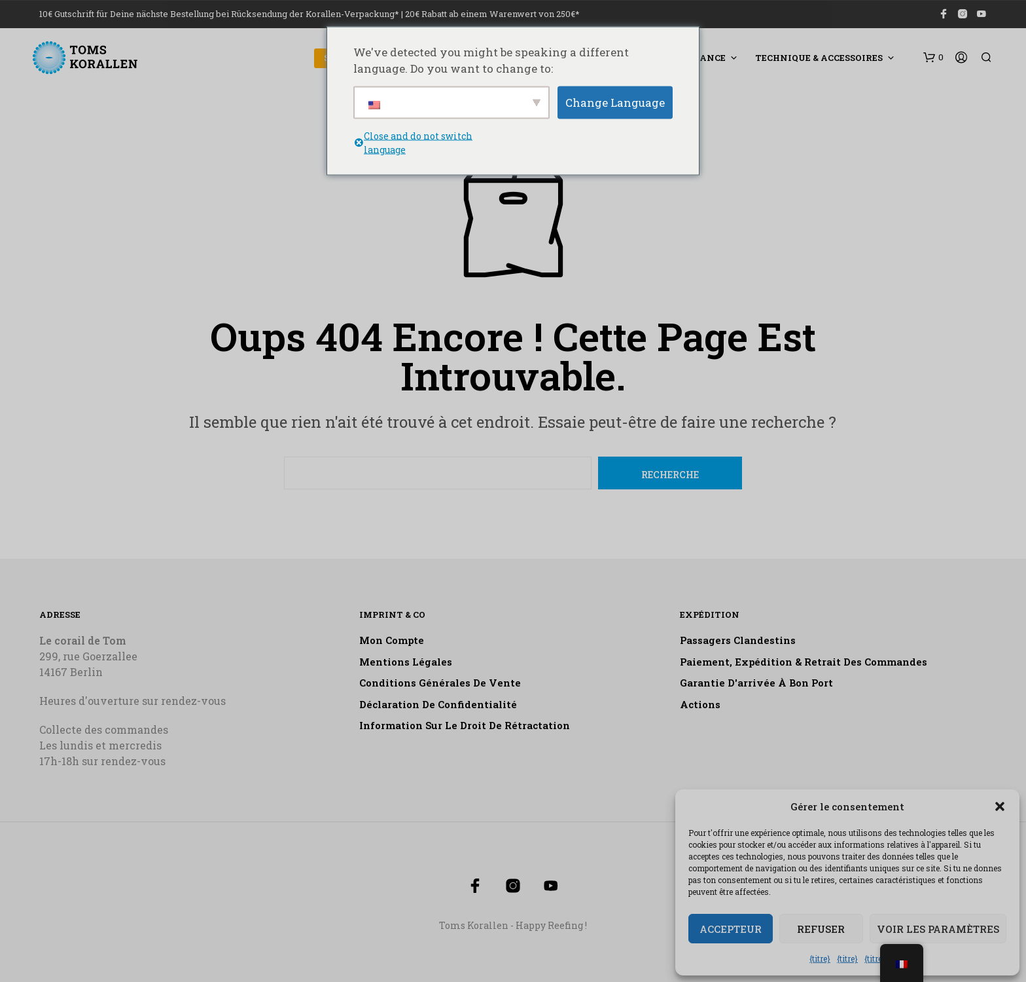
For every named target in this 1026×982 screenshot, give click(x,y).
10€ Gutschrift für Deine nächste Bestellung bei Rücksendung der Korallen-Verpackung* (219, 14)
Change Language (615, 101)
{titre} (819, 958)
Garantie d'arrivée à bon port (756, 682)
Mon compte (391, 640)
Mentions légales (405, 661)
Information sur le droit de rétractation (464, 725)
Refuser (821, 928)
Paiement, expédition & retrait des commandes (803, 661)
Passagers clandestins (738, 640)
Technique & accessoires (819, 58)
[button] (999, 806)
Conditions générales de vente (440, 682)
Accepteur (730, 928)
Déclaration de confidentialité (438, 704)
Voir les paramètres (938, 928)
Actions (700, 704)
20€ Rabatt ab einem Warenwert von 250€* (492, 14)
